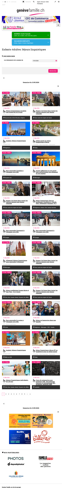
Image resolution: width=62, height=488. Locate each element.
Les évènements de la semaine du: (13, 60)
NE (7, 2)
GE (5, 2)
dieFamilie (13, 2)
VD (3, 2)
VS (9, 2)
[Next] (27, 394)
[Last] (30, 394)
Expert (38, 2)
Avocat (43, 2)
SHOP (3, 5)
